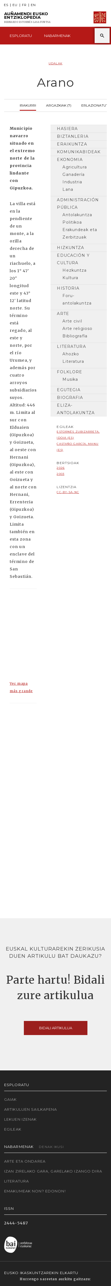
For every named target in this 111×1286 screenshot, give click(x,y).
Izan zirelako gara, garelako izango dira (53, 1171)
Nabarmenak (57, 35)
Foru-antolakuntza (76, 299)
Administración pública (78, 203)
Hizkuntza (70, 247)
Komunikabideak (78, 151)
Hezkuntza (74, 270)
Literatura (71, 346)
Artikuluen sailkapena (30, 1109)
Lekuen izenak (20, 1119)
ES (6, 5)
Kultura (70, 277)
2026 (60, 468)
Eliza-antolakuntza (75, 409)
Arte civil (72, 321)
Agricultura (74, 167)
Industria (72, 181)
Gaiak (10, 1099)
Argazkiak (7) (58, 105)
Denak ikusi (51, 1147)
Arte (63, 313)
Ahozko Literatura (73, 357)
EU (14, 5)
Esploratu (21, 35)
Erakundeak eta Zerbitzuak (79, 233)
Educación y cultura (73, 259)
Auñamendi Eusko (27, 17)
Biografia (70, 397)
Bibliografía (74, 336)
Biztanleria (72, 136)
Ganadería (73, 174)
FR (24, 5)
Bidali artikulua (55, 1028)
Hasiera (67, 128)
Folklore (69, 371)
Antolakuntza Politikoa (77, 218)
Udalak (55, 63)
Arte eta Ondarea (25, 1161)
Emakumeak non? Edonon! (35, 1191)
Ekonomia (70, 159)
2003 (60, 474)
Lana (67, 189)
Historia (68, 288)
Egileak (12, 1129)
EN (33, 5)
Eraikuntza (72, 144)
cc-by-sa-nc (68, 492)
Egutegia (68, 389)
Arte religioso (77, 328)
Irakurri (28, 105)
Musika (70, 379)
